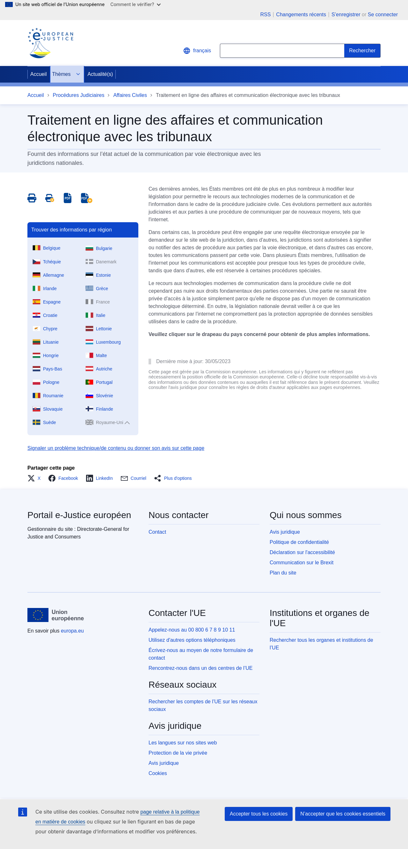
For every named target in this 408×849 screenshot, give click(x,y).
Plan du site (283, 572)
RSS (265, 14)
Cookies (158, 773)
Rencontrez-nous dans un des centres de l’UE (200, 668)
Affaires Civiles (130, 95)
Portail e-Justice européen (79, 515)
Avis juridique (285, 532)
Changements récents (301, 14)
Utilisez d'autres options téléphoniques (192, 640)
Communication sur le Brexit (301, 562)
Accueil (38, 74)
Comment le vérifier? (135, 4)
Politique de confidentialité (299, 542)
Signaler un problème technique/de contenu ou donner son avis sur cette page (115, 448)
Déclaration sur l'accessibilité (302, 552)
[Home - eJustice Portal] (50, 43)
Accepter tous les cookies (259, 813)
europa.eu (72, 630)
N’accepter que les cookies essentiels (342, 813)
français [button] (197, 51)
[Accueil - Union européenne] (55, 615)
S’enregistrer (346, 14)
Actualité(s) (100, 74)
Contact (157, 532)
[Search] (362, 51)
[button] (35, 478)
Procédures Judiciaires (79, 95)
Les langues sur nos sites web (183, 742)
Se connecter (383, 14)
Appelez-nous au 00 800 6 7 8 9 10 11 (192, 630)
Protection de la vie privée (178, 753)
